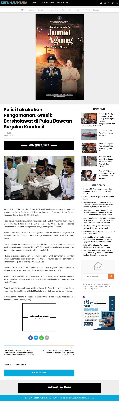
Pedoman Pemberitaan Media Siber (55, 3)
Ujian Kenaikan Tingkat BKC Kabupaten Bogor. (98, 198)
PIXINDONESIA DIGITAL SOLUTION (70, 398)
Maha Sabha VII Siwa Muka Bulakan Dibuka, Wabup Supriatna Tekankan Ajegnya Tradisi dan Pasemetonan (97, 239)
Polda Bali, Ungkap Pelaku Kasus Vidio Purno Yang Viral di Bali (106, 147)
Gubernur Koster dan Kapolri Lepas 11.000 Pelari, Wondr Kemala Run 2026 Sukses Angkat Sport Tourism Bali (98, 204)
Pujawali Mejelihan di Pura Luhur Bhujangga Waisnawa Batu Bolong (96, 246)
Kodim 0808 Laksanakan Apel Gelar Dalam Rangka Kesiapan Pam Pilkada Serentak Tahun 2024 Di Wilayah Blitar (19, 353)
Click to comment (39, 373)
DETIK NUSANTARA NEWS (18, 2)
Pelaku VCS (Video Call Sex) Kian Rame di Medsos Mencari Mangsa (107, 174)
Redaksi (33, 3)
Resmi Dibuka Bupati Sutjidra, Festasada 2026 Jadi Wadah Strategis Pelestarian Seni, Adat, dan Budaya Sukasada (99, 220)
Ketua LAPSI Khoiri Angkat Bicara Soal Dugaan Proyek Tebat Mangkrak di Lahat (97, 191)
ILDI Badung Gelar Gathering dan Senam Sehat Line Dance (99, 233)
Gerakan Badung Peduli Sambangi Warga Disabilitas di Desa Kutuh (96, 227)
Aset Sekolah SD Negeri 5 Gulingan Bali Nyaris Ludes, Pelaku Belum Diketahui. (106, 161)
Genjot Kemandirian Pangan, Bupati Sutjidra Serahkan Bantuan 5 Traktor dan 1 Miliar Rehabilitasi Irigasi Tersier (97, 212)
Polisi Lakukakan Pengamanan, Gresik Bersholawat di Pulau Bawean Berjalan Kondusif (38, 118)
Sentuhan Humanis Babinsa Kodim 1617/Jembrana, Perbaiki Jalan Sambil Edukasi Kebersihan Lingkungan (98, 253)
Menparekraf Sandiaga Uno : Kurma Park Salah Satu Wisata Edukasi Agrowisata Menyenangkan (58, 353)
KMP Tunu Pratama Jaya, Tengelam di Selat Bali (106, 132)
